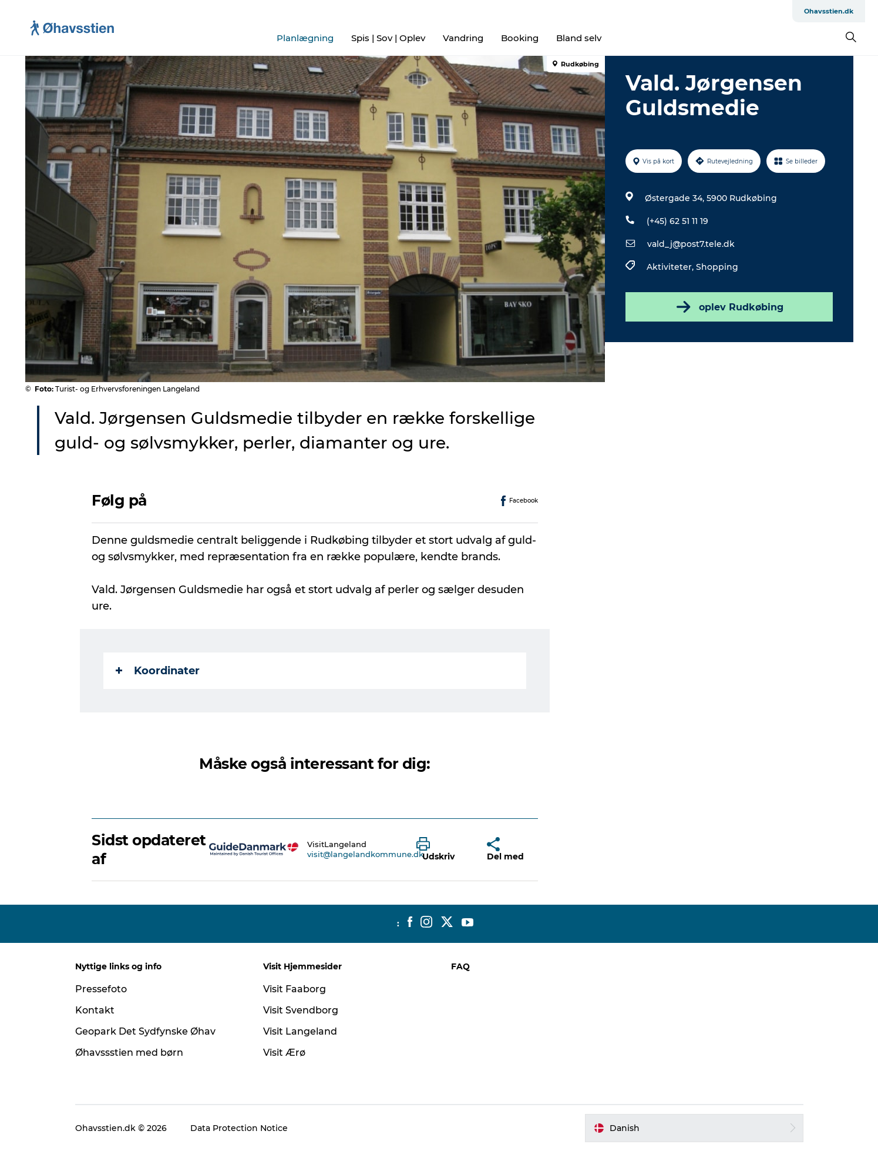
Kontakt (95, 1010)
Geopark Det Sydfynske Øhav (145, 1031)
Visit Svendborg (300, 1010)
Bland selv (578, 38)
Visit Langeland (300, 1031)
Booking (520, 38)
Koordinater (158, 670)
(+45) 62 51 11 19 (677, 221)
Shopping (717, 267)
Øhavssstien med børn (129, 1052)
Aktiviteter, (671, 267)
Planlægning (305, 38)
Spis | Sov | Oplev (388, 38)
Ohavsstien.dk (828, 11)
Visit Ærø (284, 1052)
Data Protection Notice (239, 1128)
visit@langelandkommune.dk (365, 854)
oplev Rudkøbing (728, 307)
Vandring (463, 38)
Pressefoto (101, 989)
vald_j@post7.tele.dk (691, 244)
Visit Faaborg (294, 989)
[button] (442, 849)
